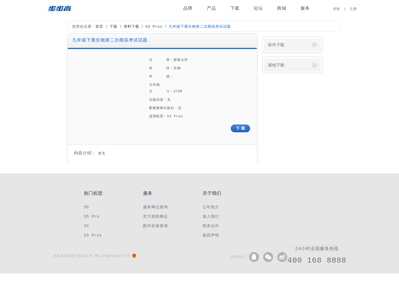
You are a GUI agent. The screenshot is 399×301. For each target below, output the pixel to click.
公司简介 (211, 207)
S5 (86, 226)
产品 (211, 8)
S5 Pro (91, 216)
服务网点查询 (155, 207)
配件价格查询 (155, 226)
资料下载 (131, 26)
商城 (281, 8)
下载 (235, 8)
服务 (305, 8)
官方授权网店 (155, 216)
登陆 (336, 9)
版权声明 (211, 235)
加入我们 (211, 216)
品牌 (188, 8)
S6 (86, 207)
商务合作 (211, 226)
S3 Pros (153, 26)
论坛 (258, 8)
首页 (99, 26)
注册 (353, 9)
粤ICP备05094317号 (113, 256)
